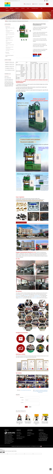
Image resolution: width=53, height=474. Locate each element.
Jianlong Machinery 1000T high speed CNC (19, 422)
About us (11, 8)
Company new (29, 432)
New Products (19, 432)
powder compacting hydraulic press (10, 34)
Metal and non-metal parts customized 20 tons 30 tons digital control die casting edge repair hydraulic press (40, 391)
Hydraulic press (14, 21)
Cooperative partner (34, 8)
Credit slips (28, 435)
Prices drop (18, 435)
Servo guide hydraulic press (10, 36)
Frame (35, 296)
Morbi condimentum (19, 438)
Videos (28, 8)
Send (26, 406)
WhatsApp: (22, 397)
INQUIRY (35, 54)
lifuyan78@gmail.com (10, 79)
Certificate (22, 8)
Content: (22, 402)
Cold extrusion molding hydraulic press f (36, 422)
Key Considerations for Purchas (9, 70)
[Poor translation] (3, 452)
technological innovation (30, 433)
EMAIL (39, 54)
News (13, 10)
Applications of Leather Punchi (9, 62)
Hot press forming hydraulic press (10, 45)
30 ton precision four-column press (26, 390)
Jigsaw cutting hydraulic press (9, 40)
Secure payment (19, 433)
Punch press (7, 52)
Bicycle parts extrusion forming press (22, 21)
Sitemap (39, 446)
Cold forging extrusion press (10, 32)
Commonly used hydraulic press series (9, 50)
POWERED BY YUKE (35, 446)
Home (7, 8)
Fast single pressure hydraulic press (9, 43)
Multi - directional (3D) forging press (10, 28)
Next (30, 31)
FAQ (41, 8)
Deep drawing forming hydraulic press (9, 38)
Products (17, 8)
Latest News (29, 430)
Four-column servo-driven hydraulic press (9, 47)
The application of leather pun (9, 68)
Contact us (7, 10)
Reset (30, 406)
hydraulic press (18, 295)
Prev (18, 31)
